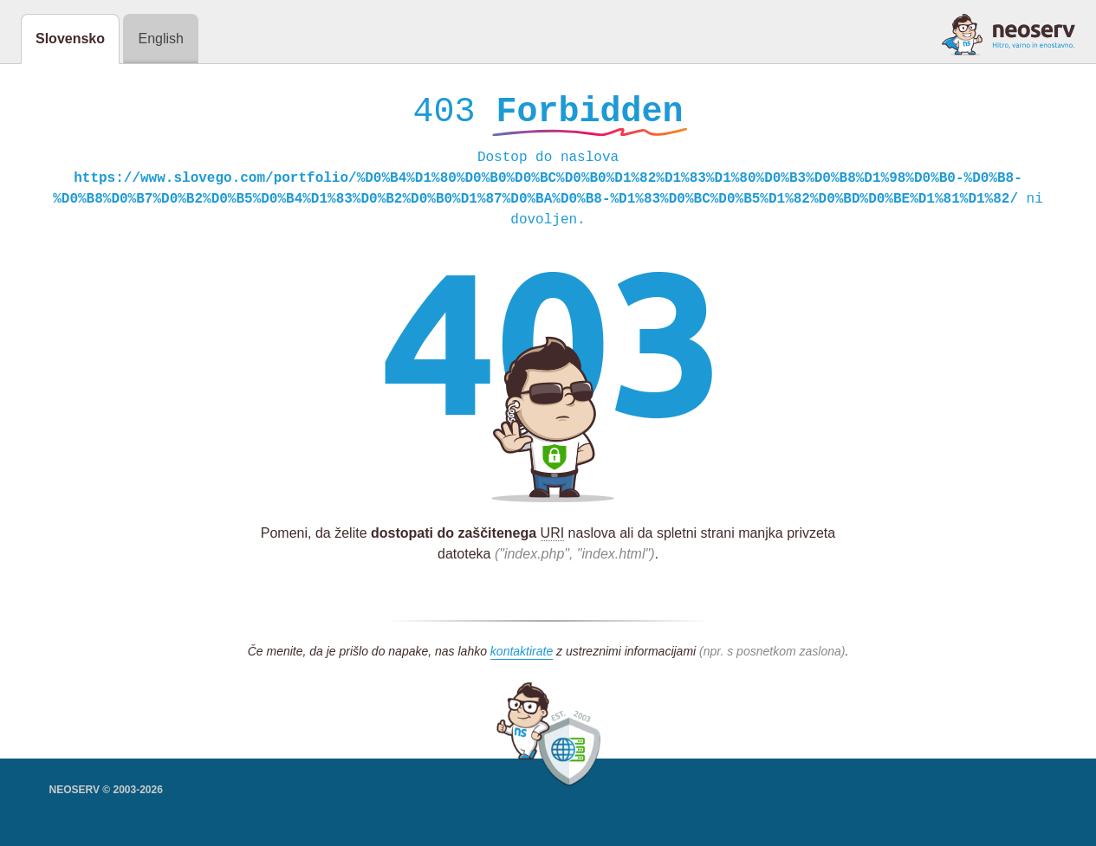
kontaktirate (521, 655)
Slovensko (70, 38)
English (160, 38)
